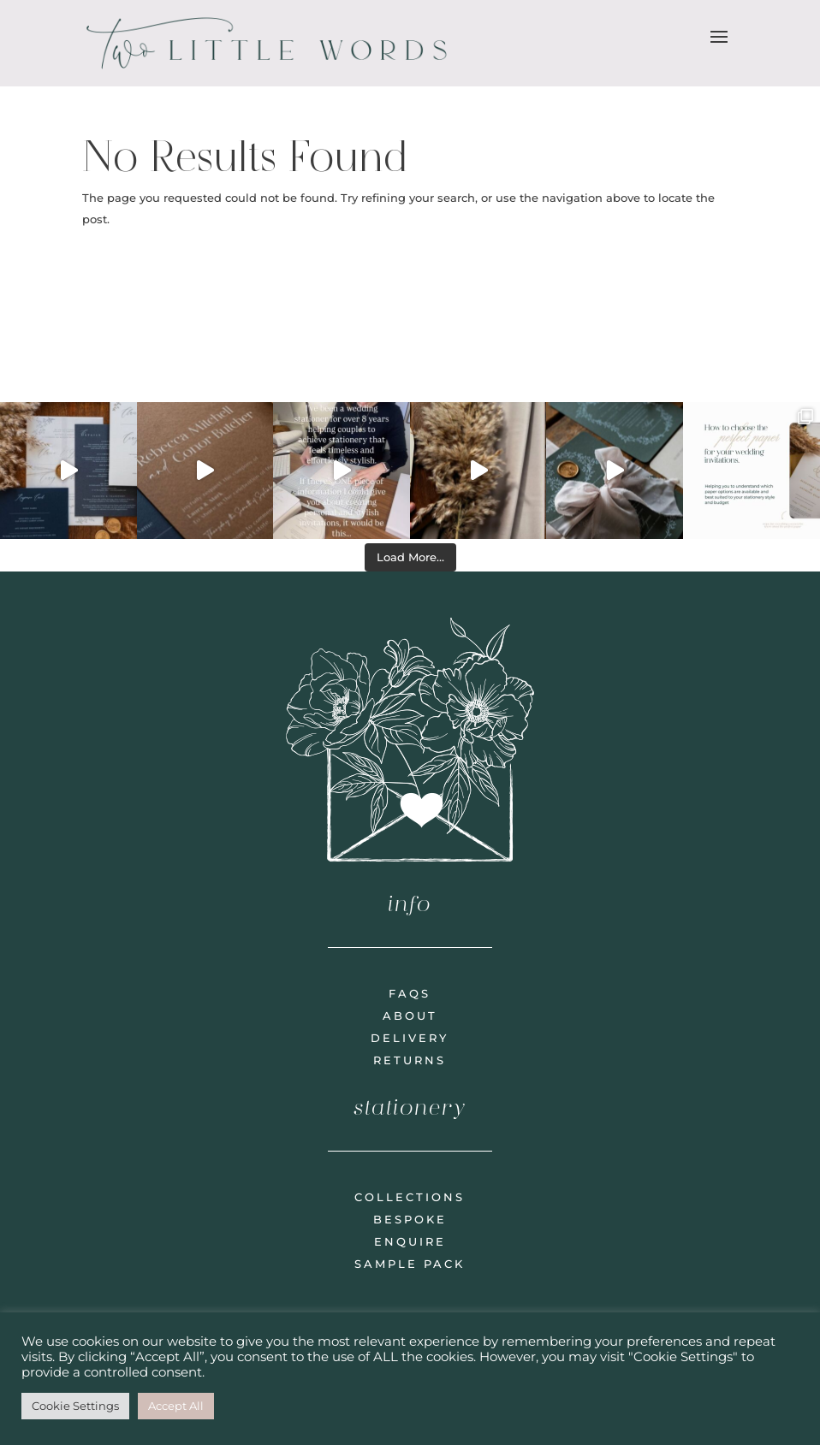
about (410, 1015)
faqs (410, 993)
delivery (410, 1038)
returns (409, 1060)
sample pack (409, 1263)
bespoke (410, 1219)
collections (409, 1197)
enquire (410, 1241)
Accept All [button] (176, 1405)
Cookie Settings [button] (75, 1405)
